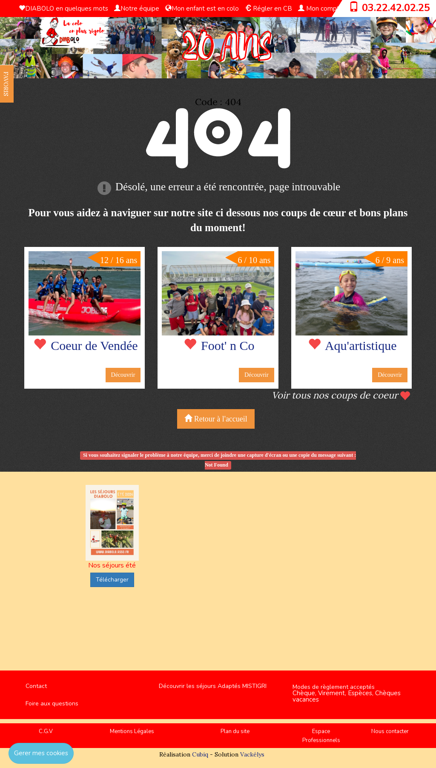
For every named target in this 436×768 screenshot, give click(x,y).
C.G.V (46, 731)
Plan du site (235, 731)
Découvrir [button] (123, 375)
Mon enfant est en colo (202, 8)
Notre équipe (136, 8)
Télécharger (112, 580)
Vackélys (252, 754)
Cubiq (200, 754)
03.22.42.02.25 (396, 7)
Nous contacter (390, 731)
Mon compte (320, 8)
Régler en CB (268, 8)
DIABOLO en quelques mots (63, 8)
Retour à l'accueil (215, 418)
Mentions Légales (132, 731)
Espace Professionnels (321, 736)
